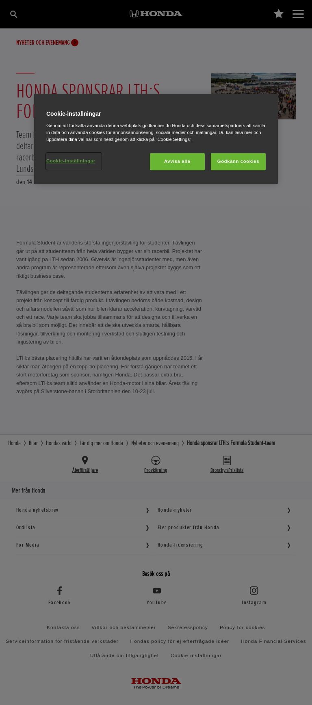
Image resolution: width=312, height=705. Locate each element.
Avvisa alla (177, 161)
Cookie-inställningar (70, 160)
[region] (156, 139)
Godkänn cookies (238, 161)
